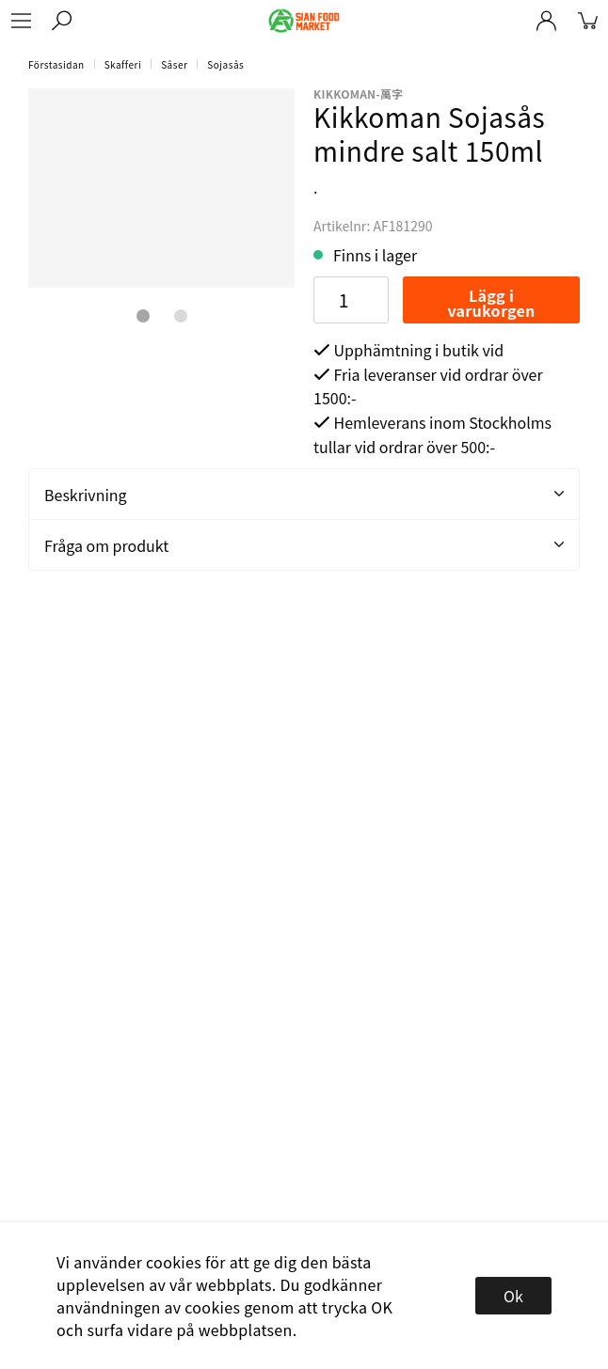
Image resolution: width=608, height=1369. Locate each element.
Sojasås (225, 64)
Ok (513, 1295)
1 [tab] (143, 316)
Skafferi (123, 64)
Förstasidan (56, 64)
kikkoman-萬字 (358, 94)
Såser (174, 64)
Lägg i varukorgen (491, 303)
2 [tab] (181, 316)
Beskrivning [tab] (304, 494)
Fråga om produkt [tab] (304, 545)
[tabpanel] (161, 188)
